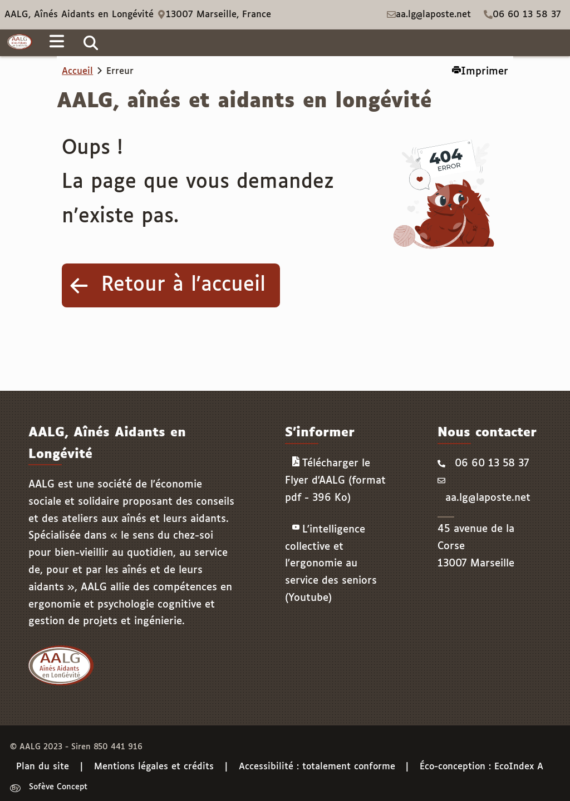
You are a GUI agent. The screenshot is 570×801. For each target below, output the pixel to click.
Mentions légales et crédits (154, 767)
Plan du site (42, 767)
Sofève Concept (58, 788)
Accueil (77, 71)
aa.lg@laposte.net (433, 14)
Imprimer (480, 71)
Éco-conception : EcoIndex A (481, 767)
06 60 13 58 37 (527, 14)
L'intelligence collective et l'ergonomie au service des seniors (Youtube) (331, 563)
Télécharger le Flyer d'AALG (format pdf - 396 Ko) (335, 479)
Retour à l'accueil (183, 285)
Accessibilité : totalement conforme (317, 767)
